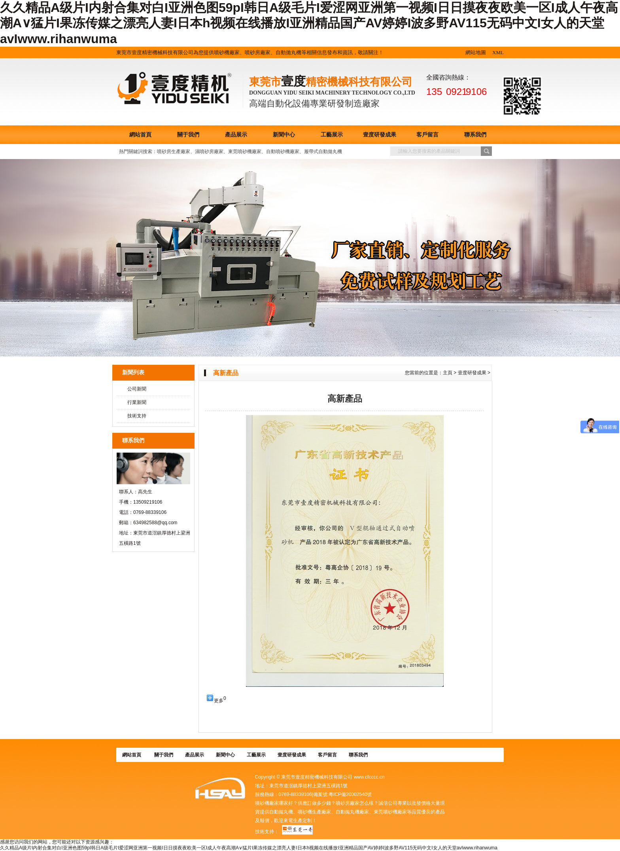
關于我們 (188, 135)
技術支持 (136, 416)
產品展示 (236, 135)
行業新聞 (136, 402)
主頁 (447, 372)
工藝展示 (332, 135)
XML (498, 52)
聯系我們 (475, 135)
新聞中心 (284, 135)
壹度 (293, 81)
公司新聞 (136, 389)
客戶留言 (427, 135)
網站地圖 (475, 52)
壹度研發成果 (379, 135)
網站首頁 (140, 135)
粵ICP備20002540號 (350, 794)
